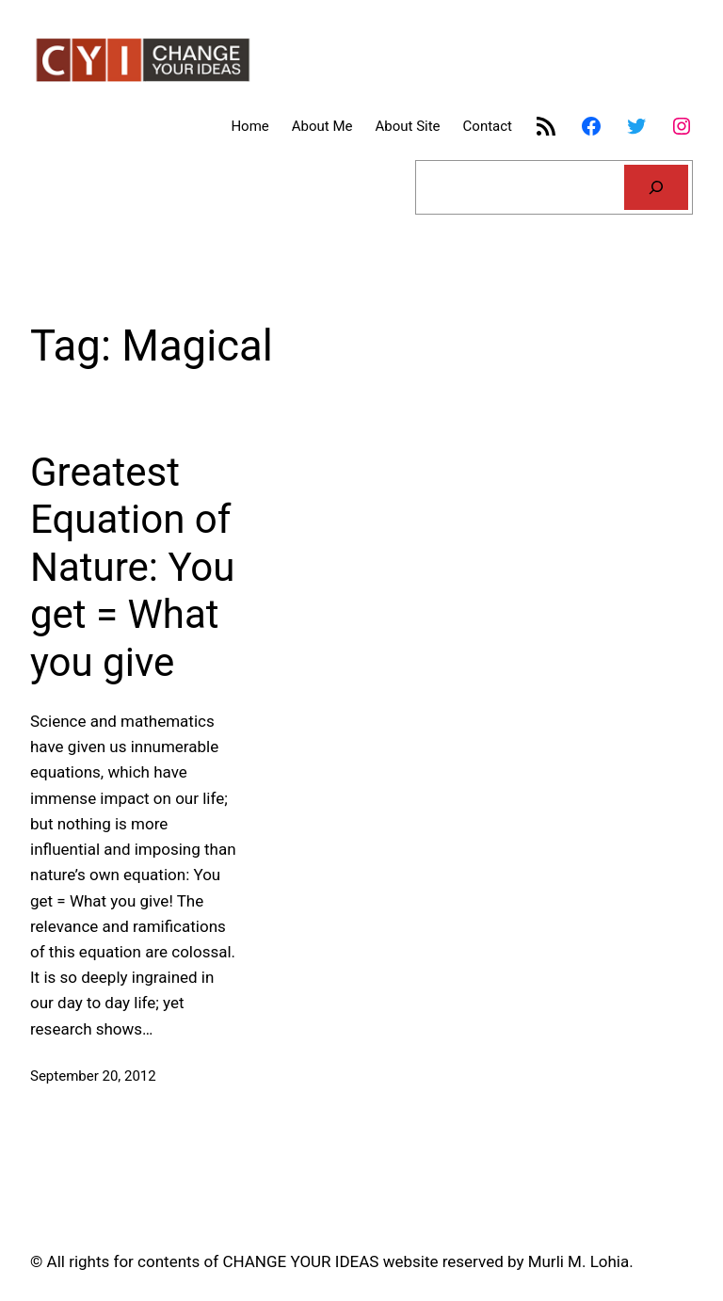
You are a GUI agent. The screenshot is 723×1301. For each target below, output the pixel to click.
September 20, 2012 (93, 1076)
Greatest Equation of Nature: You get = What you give (132, 567)
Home (249, 126)
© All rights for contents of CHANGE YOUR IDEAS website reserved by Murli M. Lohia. (332, 1261)
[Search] (656, 187)
